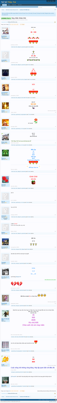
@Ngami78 (18, 276)
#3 (55, 77)
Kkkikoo (3, 232)
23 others (29, 233)
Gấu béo (12, 336)
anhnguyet (4, 216)
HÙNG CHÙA (4, 142)
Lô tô (7, 14)
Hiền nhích (4, 385)
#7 (55, 142)
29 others (29, 216)
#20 (55, 384)
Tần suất (3, 14)
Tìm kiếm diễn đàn (5, 6)
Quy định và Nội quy (52, 401)
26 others (28, 336)
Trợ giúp (43, 399)
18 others (27, 202)
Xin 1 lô (3, 201)
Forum (4, 4)
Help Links (20, 4)
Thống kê (46, 13)
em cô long (22, 128)
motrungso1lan (5, 247)
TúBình (3, 110)
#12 (55, 231)
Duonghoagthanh (23, 114)
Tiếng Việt (2, 399)
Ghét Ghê (4, 184)
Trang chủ (47, 399)
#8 (55, 169)
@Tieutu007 (13, 376)
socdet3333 (4, 60)
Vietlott (16, 13)
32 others (30, 79)
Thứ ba (23, 13)
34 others (30, 97)
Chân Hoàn (13, 64)
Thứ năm (30, 13)
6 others (29, 386)
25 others (27, 290)
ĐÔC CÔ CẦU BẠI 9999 (5, 319)
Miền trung (13, 13)
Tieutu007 (4, 262)
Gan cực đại (51, 13)
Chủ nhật (42, 13)
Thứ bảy (38, 13)
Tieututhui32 (24, 386)
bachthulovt (22, 19)
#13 (55, 247)
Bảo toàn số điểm (5, 350)
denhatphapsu (5, 92)
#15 (55, 288)
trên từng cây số (5, 276)
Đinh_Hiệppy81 (18, 64)
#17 (55, 334)
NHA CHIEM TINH (24, 97)
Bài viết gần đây (12, 6)
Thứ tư (26, 13)
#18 (55, 348)
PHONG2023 (4, 303)
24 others (27, 128)
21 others (29, 188)
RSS (55, 399)
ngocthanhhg (23, 64)
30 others (29, 171)
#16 (55, 303)
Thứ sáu (34, 13)
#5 (55, 112)
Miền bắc (8, 13)
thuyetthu (4, 77)
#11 (55, 214)
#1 (55, 44)
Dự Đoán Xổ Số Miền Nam (11, 19)
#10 (55, 200)
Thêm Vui (4, 158)
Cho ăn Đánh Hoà (19, 79)
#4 (55, 95)
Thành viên (14, 4)
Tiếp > (23, 24)
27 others (29, 114)
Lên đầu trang (52, 399)
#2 (55, 62)
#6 (55, 126)
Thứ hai (19, 13)
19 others (27, 305)
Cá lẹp (3, 364)
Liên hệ (40, 399)
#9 (55, 186)
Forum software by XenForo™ (10, 401)
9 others (27, 263)
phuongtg (4, 127)
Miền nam (4, 13)
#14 (55, 261)
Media (9, 4)
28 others (29, 64)
